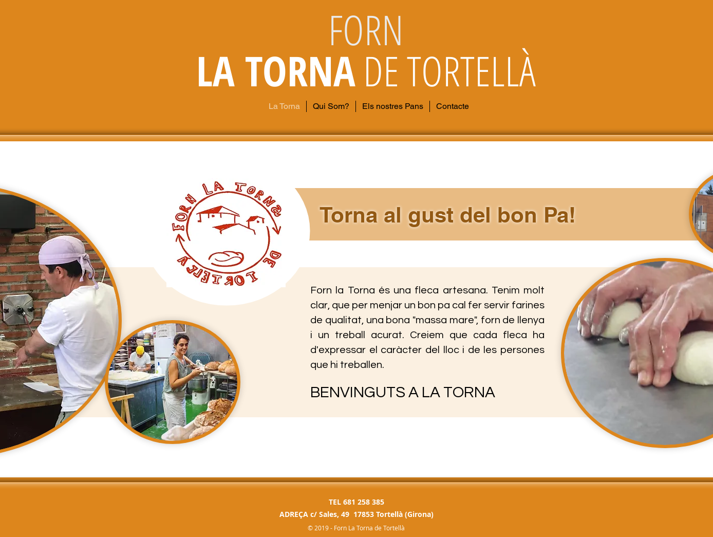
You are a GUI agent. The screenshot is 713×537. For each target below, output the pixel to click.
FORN (366, 29)
